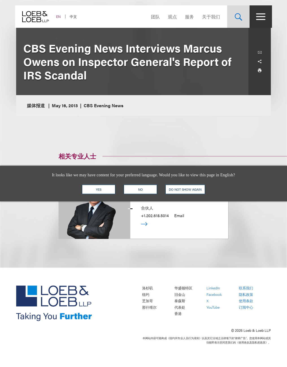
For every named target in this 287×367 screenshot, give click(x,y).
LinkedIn (213, 288)
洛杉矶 (147, 288)
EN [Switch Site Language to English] (59, 16)
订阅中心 (246, 307)
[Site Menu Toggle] (259, 16)
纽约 (145, 294)
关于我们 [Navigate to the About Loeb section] (210, 16)
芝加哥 (147, 301)
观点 (171, 16)
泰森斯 (179, 301)
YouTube (213, 307)
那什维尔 (149, 307)
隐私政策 (246, 294)
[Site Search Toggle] (237, 16)
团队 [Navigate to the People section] (154, 16)
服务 (188, 16)
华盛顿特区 (183, 288)
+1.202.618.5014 (155, 215)
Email (179, 215)
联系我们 (246, 288)
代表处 (179, 307)
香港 (178, 313)
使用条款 (246, 301)
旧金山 (179, 294)
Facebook (214, 294)
